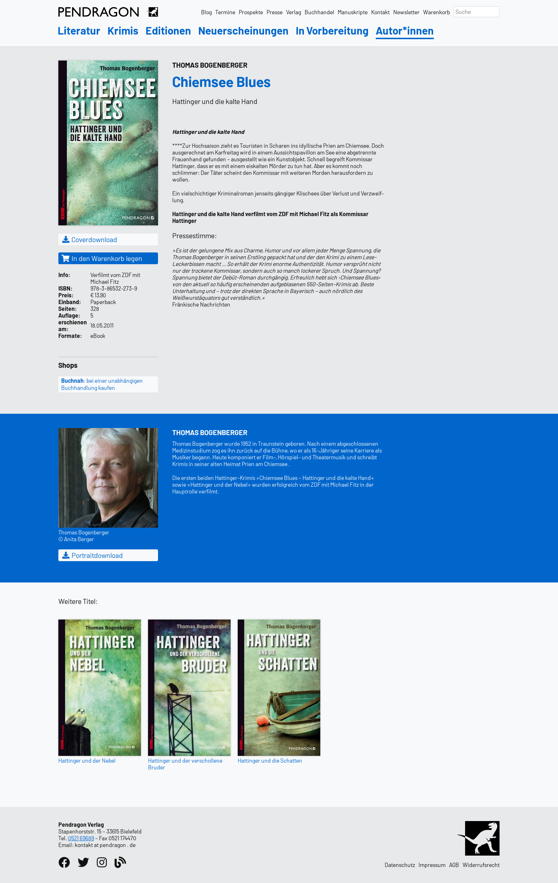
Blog (206, 12)
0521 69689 (81, 838)
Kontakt (380, 12)
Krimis (122, 31)
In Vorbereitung (332, 31)
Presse (275, 12)
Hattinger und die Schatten (270, 760)
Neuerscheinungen (243, 31)
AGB (454, 864)
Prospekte (251, 12)
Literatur (79, 31)
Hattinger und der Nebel (87, 760)
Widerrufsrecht (481, 864)
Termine (225, 12)
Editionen (168, 31)
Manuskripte (353, 12)
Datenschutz (400, 864)
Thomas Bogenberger (209, 65)
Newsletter (406, 12)
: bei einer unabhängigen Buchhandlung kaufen (102, 384)
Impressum (432, 864)
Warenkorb (436, 12)
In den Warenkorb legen (101, 258)
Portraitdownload (92, 555)
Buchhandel (319, 12)
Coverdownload (89, 239)
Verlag (293, 12)
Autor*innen (405, 31)
